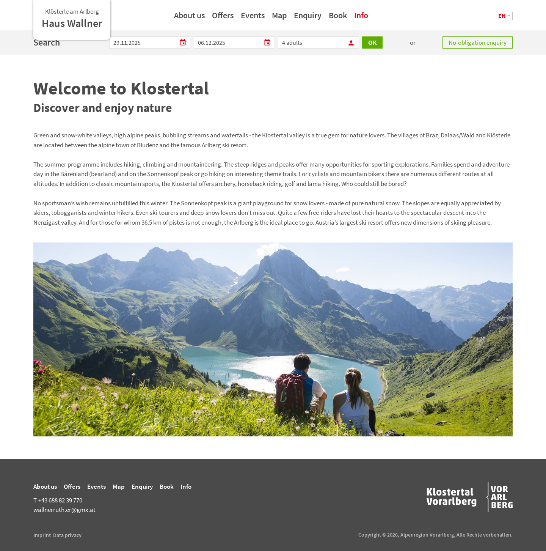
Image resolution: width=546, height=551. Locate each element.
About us (189, 18)
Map (279, 18)
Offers (223, 18)
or (413, 42)
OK (372, 42)
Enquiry (308, 18)
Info (361, 18)
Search (46, 42)
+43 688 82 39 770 (57, 500)
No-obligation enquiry (478, 42)
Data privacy (67, 535)
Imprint (42, 535)
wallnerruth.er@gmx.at (64, 509)
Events (253, 18)
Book (338, 18)
